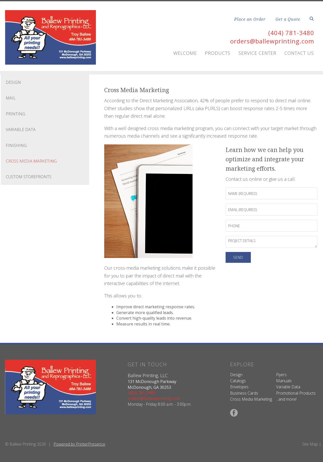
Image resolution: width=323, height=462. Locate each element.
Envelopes (239, 387)
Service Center (257, 53)
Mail (11, 98)
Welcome (185, 53)
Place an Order (249, 19)
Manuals (284, 380)
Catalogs (238, 380)
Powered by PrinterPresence (79, 444)
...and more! (286, 399)
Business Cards (244, 393)
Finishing (16, 145)
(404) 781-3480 (291, 33)
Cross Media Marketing (31, 161)
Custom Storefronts (28, 176)
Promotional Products (296, 393)
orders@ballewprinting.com (272, 41)
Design (13, 82)
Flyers (281, 374)
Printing (15, 114)
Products (217, 53)
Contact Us (299, 53)
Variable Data (21, 129)
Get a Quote (288, 19)
